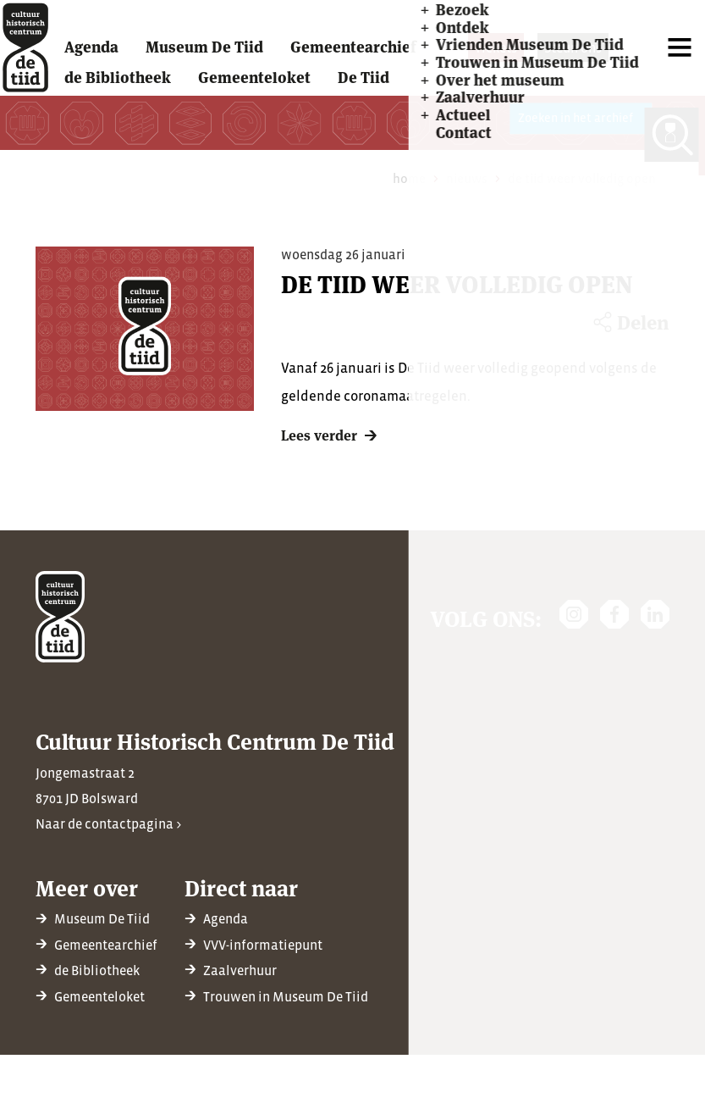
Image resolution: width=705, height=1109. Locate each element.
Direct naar (241, 886)
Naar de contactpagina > (108, 823)
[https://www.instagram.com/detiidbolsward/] (573, 614)
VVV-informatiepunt (262, 944)
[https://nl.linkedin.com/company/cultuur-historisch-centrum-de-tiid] (655, 614)
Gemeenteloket (99, 996)
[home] (33, 56)
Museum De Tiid (102, 918)
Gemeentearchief (105, 944)
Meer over (87, 886)
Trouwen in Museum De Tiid (285, 996)
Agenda (225, 918)
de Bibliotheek (97, 970)
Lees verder (319, 451)
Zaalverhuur (240, 970)
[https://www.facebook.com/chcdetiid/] (614, 614)
